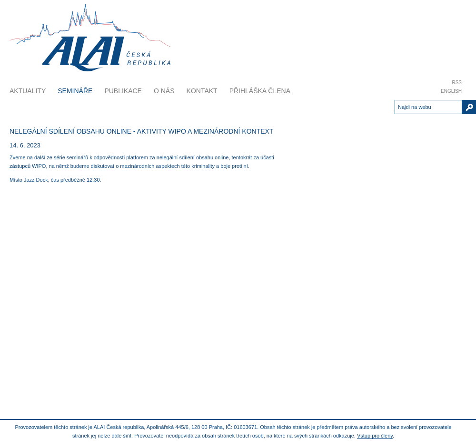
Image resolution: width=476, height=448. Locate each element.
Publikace (123, 91)
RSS (457, 82)
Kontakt (202, 91)
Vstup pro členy (375, 435)
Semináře (75, 91)
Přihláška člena (259, 91)
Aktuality (28, 91)
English (451, 91)
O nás (164, 91)
